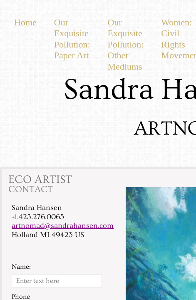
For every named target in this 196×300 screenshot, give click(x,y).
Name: (21, 266)
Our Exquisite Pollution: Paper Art (72, 38)
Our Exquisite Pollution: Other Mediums (126, 44)
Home (25, 22)
